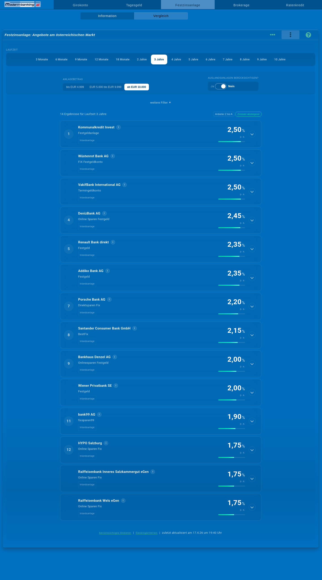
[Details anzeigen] (252, 134)
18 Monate (119, 59)
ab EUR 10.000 (141, 87)
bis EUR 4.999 (73, 87)
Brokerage (241, 5)
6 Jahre (215, 59)
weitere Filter (160, 103)
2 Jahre (140, 59)
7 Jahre (234, 59)
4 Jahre (177, 59)
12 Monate (96, 59)
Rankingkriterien (147, 532)
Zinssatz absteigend (248, 114)
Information (107, 16)
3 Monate (31, 59)
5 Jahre (196, 59)
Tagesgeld (134, 5)
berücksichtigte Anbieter (115, 532)
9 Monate (74, 59)
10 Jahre (291, 59)
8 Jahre (252, 59)
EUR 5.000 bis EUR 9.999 (107, 87)
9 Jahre (271, 59)
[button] (160, 134)
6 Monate (52, 59)
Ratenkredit (295, 5)
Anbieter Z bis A (224, 114)
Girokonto (80, 5)
